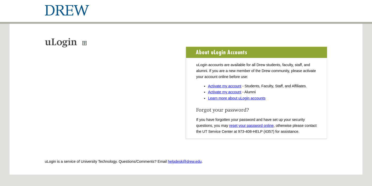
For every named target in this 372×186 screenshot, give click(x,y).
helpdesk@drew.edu (185, 161)
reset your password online (251, 125)
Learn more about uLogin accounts (236, 98)
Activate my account (224, 86)
